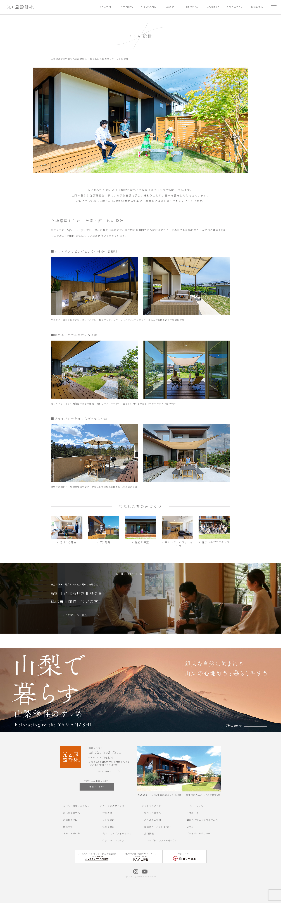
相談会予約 (257, 7)
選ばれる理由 (70, 819)
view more (104, 771)
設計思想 (107, 812)
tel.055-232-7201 (105, 752)
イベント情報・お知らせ (76, 806)
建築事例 (68, 826)
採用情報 (149, 833)
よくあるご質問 (152, 819)
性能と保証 (109, 826)
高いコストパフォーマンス (117, 833)
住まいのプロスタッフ (115, 840)
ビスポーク (193, 812)
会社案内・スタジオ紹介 (157, 826)
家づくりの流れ (152, 812)
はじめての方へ (71, 812)
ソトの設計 (109, 819)
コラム (190, 826)
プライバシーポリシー (199, 833)
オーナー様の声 (71, 833)
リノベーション (195, 806)
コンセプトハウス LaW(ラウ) (160, 840)
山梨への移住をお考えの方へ (202, 819)
